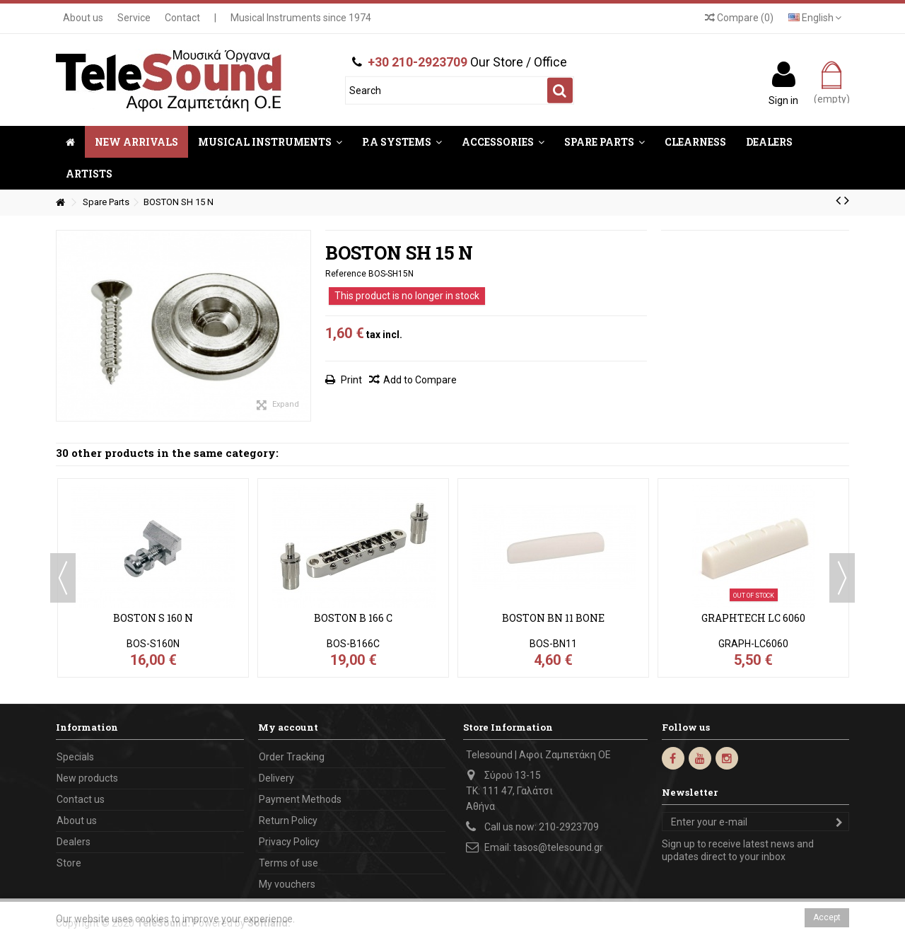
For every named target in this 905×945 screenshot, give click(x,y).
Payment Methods (300, 799)
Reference (345, 274)
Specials (75, 757)
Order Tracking (292, 757)
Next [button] (842, 578)
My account (288, 727)
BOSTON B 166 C (353, 618)
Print (350, 379)
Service (134, 17)
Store (69, 863)
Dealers (73, 841)
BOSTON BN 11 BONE (553, 618)
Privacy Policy (289, 841)
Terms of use (288, 863)
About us (83, 17)
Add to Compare (420, 379)
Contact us (81, 799)
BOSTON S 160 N (153, 618)
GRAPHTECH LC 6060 (753, 618)
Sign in (783, 100)
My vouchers (287, 884)
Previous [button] (63, 578)
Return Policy (288, 820)
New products (87, 778)
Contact (182, 17)
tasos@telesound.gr (558, 847)
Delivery (276, 778)
